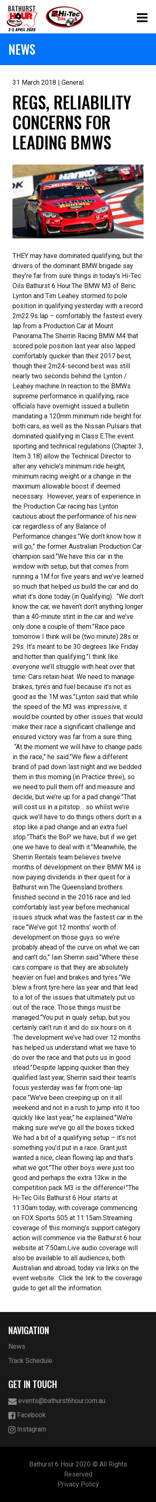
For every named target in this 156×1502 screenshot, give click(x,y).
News (16, 1346)
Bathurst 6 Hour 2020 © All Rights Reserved (78, 1469)
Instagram (27, 1429)
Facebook (27, 1415)
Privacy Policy (78, 1484)
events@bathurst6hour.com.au (56, 1401)
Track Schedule (30, 1361)
